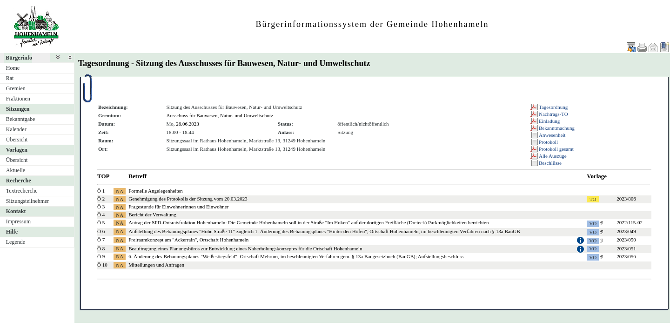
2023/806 (626, 198)
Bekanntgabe (20, 119)
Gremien (16, 88)
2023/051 (626, 248)
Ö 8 (101, 248)
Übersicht (17, 139)
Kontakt (16, 211)
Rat (10, 78)
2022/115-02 (629, 222)
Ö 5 (101, 222)
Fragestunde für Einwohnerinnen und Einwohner (178, 206)
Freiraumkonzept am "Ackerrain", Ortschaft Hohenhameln (188, 239)
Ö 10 (102, 265)
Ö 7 (101, 239)
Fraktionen (18, 98)
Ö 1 (101, 191)
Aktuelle (15, 170)
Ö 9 (101, 256)
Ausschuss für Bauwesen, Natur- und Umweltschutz (220, 115)
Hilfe (12, 231)
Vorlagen (16, 150)
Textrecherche (22, 191)
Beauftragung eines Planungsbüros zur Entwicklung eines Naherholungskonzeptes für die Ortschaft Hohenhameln (245, 248)
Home (13, 68)
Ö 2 (101, 198)
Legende (15, 242)
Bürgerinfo (19, 57)
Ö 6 (101, 231)
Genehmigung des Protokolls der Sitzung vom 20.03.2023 (187, 198)
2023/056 (626, 256)
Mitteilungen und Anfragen (156, 265)
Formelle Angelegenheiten (155, 191)
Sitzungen (18, 109)
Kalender (16, 129)
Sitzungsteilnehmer (27, 201)
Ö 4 (101, 214)
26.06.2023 (187, 124)
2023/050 (626, 239)
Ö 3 (101, 206)
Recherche (18, 180)
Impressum (18, 221)
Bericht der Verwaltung (152, 214)
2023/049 (626, 231)
